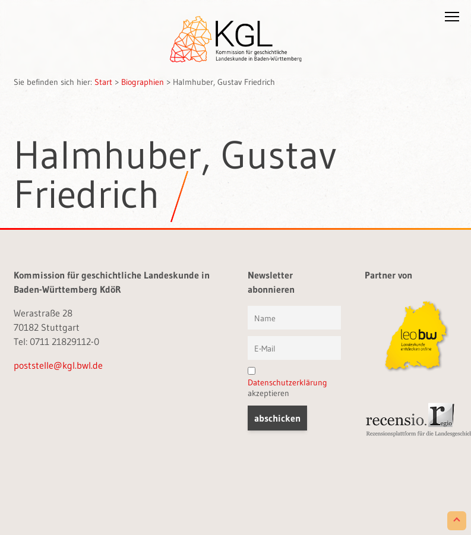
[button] (452, 19)
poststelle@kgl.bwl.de (58, 365)
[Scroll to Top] (456, 520)
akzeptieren (287, 382)
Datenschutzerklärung (287, 382)
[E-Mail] (294, 348)
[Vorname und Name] (294, 318)
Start (103, 82)
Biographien (142, 82)
